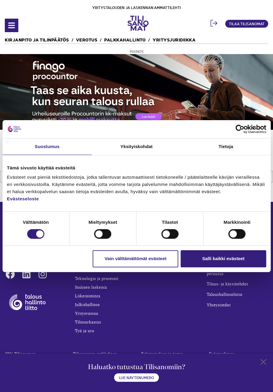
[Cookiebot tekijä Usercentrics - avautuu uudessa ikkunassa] (240, 128)
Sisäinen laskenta (91, 287)
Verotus (87, 39)
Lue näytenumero (136, 377)
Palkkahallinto (125, 39)
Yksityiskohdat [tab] (136, 146)
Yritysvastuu (86, 313)
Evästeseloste (23, 198)
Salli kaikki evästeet (223, 258)
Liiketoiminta (87, 296)
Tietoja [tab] (226, 146)
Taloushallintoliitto (224, 295)
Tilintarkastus (88, 322)
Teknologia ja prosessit (96, 279)
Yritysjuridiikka (174, 39)
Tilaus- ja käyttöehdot (227, 284)
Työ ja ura (84, 331)
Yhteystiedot (219, 305)
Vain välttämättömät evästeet (135, 258)
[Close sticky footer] (263, 363)
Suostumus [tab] (47, 146)
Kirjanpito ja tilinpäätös (37, 39)
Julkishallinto (87, 305)
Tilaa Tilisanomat (247, 23)
